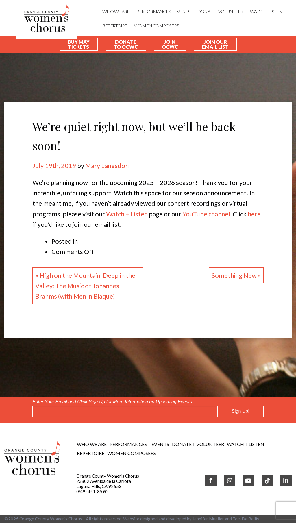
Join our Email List (215, 44)
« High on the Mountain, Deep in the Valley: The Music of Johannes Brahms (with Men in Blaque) (85, 285)
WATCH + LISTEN (266, 11)
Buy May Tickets (79, 44)
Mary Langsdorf (107, 166)
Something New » (236, 275)
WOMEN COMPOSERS (156, 25)
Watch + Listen (127, 214)
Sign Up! (240, 411)
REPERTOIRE (114, 25)
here (254, 214)
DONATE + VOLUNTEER (220, 11)
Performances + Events (163, 11)
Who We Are (116, 11)
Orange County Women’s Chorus (50, 518)
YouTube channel (206, 214)
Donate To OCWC (126, 44)
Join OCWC (170, 44)
